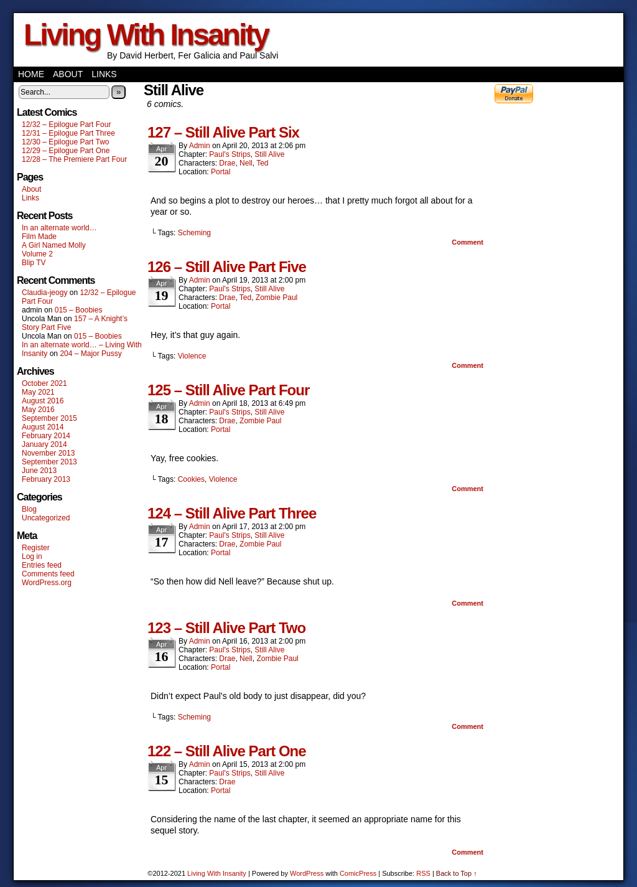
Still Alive (269, 154)
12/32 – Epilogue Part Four (66, 124)
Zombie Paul (276, 297)
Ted (262, 163)
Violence (192, 356)
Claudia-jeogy (44, 292)
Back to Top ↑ (456, 873)
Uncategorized (46, 518)
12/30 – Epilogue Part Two (65, 142)
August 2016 (42, 401)
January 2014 (44, 444)
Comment (467, 242)
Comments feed (48, 574)
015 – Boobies (79, 310)
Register (36, 547)
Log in (32, 556)
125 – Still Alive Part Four (228, 390)
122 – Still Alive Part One (226, 751)
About (68, 74)
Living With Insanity (146, 34)
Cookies (191, 479)
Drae (227, 163)
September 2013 (49, 462)
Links (103, 74)
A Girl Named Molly (54, 245)
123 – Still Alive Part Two (226, 627)
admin (199, 145)
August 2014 (42, 427)
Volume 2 (37, 254)
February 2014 (46, 435)
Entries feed (42, 565)
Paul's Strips (229, 154)
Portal (220, 171)
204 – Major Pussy (90, 353)
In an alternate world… (59, 227)
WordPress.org (47, 582)
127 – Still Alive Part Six (223, 132)
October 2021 (44, 383)
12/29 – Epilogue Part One (65, 150)
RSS (423, 873)
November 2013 (48, 453)
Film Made (39, 236)
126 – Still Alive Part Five (226, 266)
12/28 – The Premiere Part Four (74, 159)
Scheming (194, 232)
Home (31, 74)
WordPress (306, 873)
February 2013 (46, 479)
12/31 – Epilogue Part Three (68, 133)
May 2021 (38, 392)
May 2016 (38, 409)
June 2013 (39, 470)
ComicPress (358, 873)
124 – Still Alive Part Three (231, 513)
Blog (29, 509)
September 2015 (49, 418)
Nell (246, 163)
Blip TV (33, 262)
